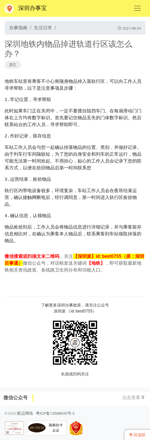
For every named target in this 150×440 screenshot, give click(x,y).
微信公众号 (15, 397)
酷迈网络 (25, 413)
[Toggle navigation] (137, 8)
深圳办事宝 (26, 8)
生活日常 (43, 27)
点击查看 (133, 397)
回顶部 (137, 435)
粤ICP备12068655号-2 (55, 413)
